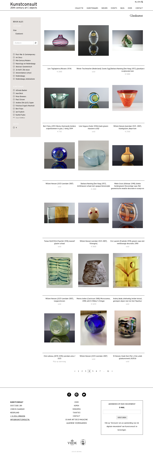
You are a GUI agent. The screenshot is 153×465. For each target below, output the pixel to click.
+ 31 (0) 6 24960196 (17, 416)
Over (130, 8)
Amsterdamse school (23, 73)
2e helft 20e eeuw (23, 70)
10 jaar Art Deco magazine (76, 419)
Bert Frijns (19, 109)
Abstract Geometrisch (24, 66)
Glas (15, 30)
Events (114, 8)
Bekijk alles (18, 22)
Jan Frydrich (20, 112)
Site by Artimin (76, 451)
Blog (122, 8)
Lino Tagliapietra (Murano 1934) (59, 68)
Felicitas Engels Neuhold (25, 106)
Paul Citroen (20, 99)
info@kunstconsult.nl (20, 419)
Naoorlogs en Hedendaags (25, 63)
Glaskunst (19, 34)
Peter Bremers (21, 96)
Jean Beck (19, 93)
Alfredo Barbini (21, 90)
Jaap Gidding (20, 118)
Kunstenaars (92, 8)
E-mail (122, 407)
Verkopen (76, 409)
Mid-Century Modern (23, 60)
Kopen (76, 405)
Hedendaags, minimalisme (25, 79)
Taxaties (76, 412)
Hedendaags (20, 76)
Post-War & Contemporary (25, 54)
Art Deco (19, 57)
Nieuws (105, 8)
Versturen (122, 417)
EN (139, 2)
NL (136, 2)
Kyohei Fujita (20, 115)
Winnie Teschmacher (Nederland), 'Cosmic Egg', (94, 68)
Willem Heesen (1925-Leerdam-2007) (59, 183)
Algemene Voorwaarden (76, 423)
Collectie (79, 8)
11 (108, 371)
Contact (139, 8)
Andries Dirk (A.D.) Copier (25, 103)
